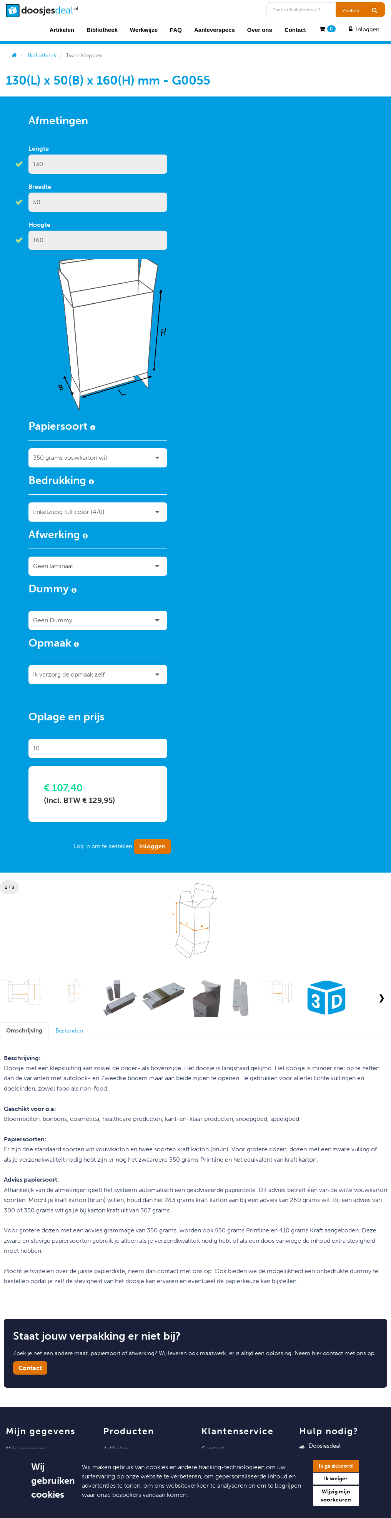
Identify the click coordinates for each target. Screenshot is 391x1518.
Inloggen (363, 29)
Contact (295, 30)
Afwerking (58, 536)
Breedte (39, 186)
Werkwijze (144, 30)
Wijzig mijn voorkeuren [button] (336, 1495)
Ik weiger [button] (336, 1478)
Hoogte (39, 224)
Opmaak (53, 644)
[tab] (24, 1031)
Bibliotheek (102, 30)
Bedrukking (61, 482)
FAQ (176, 30)
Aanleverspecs (214, 30)
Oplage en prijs (66, 718)
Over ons (259, 30)
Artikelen (62, 30)
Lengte (38, 148)
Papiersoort (61, 427)
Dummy (52, 590)
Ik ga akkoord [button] (336, 1466)
